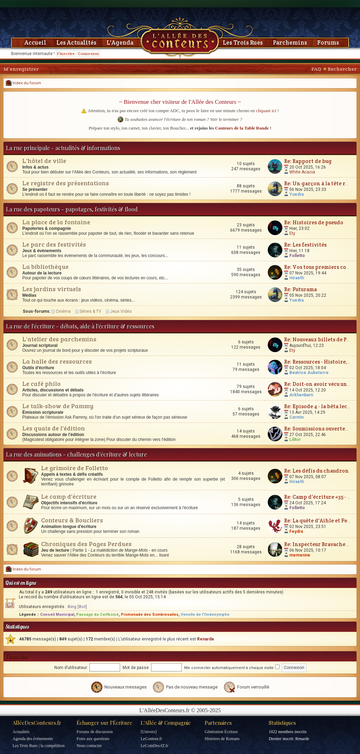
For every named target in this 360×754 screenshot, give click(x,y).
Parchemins (290, 42)
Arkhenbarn (301, 394)
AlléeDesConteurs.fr (37, 722)
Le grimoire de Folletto (74, 468)
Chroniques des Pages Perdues (86, 543)
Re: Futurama (300, 289)
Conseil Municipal (57, 614)
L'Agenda (120, 42)
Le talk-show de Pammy (57, 406)
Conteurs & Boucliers (72, 520)
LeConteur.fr (151, 738)
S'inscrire (66, 53)
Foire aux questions (93, 738)
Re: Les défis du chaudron (316, 470)
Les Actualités (76, 42)
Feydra (296, 531)
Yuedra (296, 194)
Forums (328, 42)
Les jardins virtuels (51, 289)
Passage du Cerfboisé (97, 614)
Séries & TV (90, 311)
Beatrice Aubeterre (309, 372)
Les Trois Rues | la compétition (38, 745)
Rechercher (342, 69)
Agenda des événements (33, 738)
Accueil (35, 42)
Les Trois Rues (243, 42)
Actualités (21, 731)
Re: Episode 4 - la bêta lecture (321, 406)
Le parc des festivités (54, 244)
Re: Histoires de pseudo (313, 222)
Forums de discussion (95, 731)
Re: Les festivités (305, 244)
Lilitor (295, 439)
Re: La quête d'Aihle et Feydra (321, 520)
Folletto (297, 255)
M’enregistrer (21, 69)
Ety (292, 233)
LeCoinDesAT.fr (154, 745)
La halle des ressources (57, 361)
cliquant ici (266, 110)
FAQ (316, 69)
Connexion (88, 53)
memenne (299, 555)
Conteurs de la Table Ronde (242, 128)
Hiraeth (296, 277)
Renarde (205, 639)
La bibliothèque (45, 266)
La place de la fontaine (56, 222)
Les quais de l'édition (53, 428)
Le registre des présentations (65, 183)
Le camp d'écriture (68, 496)
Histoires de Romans (222, 738)
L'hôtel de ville (44, 160)
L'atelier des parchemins (59, 339)
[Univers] (149, 731)
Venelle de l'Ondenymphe (205, 614)
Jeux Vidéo (121, 311)
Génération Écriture (221, 731)
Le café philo (41, 383)
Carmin (296, 417)
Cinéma (63, 311)
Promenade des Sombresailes (150, 614)
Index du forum (23, 83)
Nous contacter (89, 745)
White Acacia (302, 172)
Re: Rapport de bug (308, 161)
